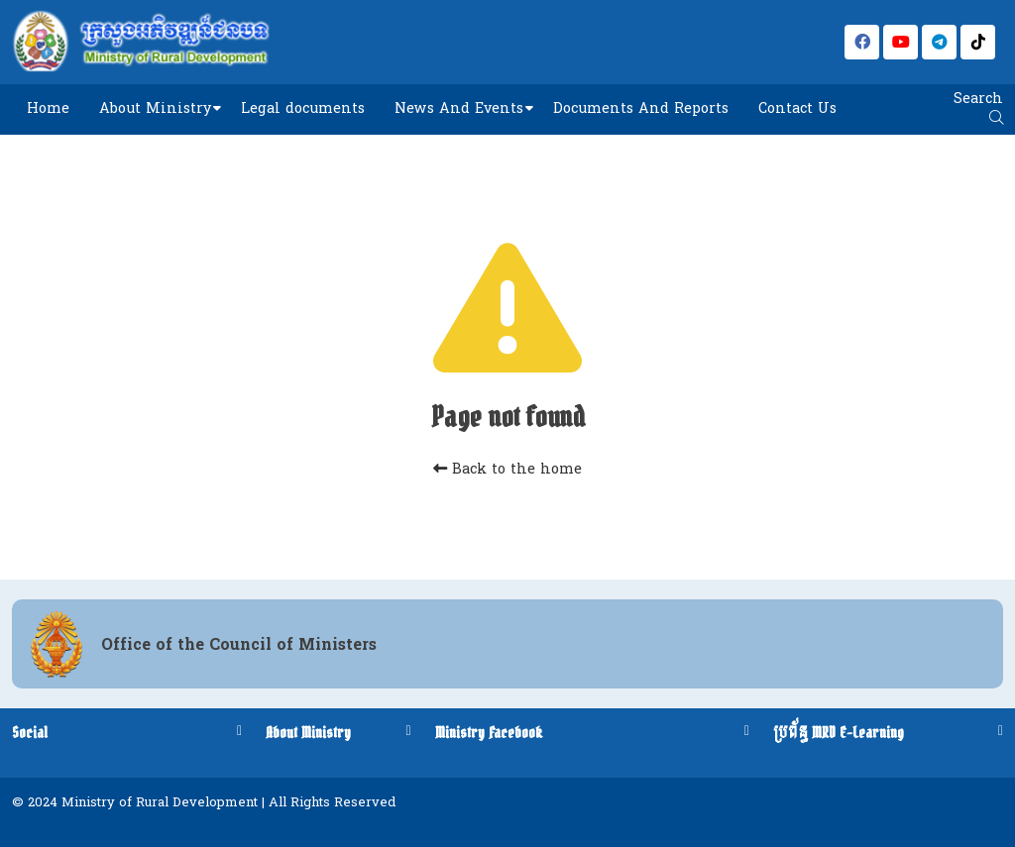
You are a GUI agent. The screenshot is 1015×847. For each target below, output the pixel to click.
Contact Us (797, 108)
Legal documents (303, 108)
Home (48, 108)
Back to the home (507, 469)
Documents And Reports (641, 108)
